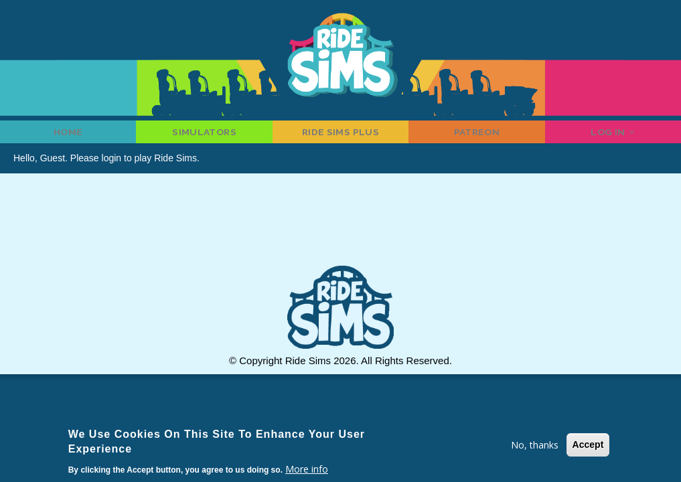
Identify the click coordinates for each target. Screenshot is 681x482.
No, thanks (534, 444)
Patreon (477, 137)
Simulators (204, 137)
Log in (612, 137)
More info (306, 469)
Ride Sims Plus (340, 137)
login (112, 169)
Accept (588, 444)
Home (68, 137)
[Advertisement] (341, 238)
